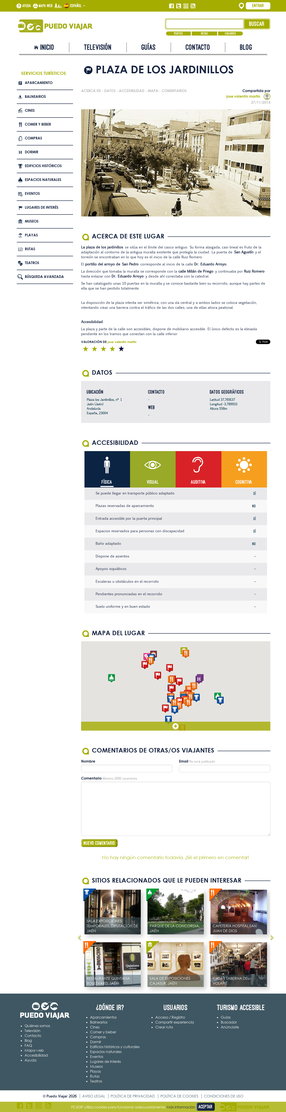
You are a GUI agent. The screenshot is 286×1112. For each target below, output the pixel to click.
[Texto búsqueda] (205, 23)
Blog (246, 47)
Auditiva (198, 482)
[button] (179, 682)
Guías (148, 47)
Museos (31, 221)
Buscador (229, 1022)
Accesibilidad (36, 1055)
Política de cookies (179, 1096)
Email (183, 761)
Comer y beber (38, 124)
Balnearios (35, 96)
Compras (33, 138)
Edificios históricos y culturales (115, 1047)
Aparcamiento (39, 82)
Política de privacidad (133, 1096)
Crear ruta (164, 1027)
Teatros (32, 263)
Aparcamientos (103, 1017)
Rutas (204, 34)
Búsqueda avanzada (44, 276)
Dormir (31, 152)
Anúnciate (230, 1027)
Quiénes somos (37, 1026)
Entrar (258, 5)
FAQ (28, 1045)
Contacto (198, 47)
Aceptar (205, 1107)
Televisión (98, 47)
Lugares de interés (41, 207)
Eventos (32, 193)
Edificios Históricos (43, 166)
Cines (30, 110)
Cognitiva (244, 482)
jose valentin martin (248, 96)
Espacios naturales (43, 179)
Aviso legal (93, 1096)
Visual (153, 482)
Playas (31, 235)
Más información (181, 1107)
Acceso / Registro (170, 1017)
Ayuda (26, 5)
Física (107, 482)
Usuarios (230, 34)
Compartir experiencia (174, 1022)
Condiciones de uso (223, 1096)
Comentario (91, 778)
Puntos (178, 34)
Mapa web (46, 5)
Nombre (88, 761)
